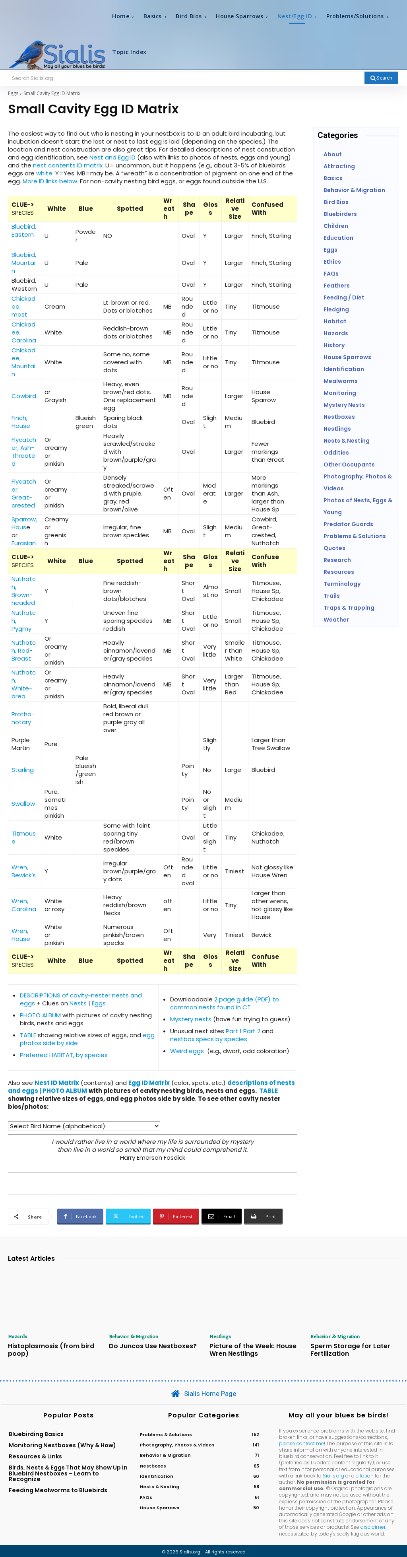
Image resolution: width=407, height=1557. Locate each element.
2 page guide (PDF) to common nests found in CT (224, 1003)
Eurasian (24, 543)
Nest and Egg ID (112, 157)
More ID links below (50, 181)
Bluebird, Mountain (24, 263)
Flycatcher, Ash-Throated (24, 451)
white (44, 173)
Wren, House (21, 935)
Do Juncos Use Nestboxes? (148, 1345)
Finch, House (21, 422)
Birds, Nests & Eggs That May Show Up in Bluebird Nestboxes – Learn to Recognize (68, 1471)
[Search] (381, 78)
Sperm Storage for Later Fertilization (346, 1348)
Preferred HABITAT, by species (64, 1055)
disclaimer (373, 1525)
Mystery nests (190, 1019)
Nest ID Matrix (57, 1083)
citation (365, 1473)
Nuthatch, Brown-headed (24, 591)
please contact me (301, 1441)
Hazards (17, 1336)
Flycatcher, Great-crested (24, 493)
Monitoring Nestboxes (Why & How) (62, 1443)
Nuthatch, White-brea (24, 684)
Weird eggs (187, 1051)
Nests (78, 1003)
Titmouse (24, 837)
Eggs (13, 93)
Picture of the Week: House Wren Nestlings (248, 1348)
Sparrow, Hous (24, 523)
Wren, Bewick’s (24, 871)
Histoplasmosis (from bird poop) (46, 1348)
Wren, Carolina (24, 905)
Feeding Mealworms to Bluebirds (58, 1489)
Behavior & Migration (133, 1336)
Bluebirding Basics (36, 1432)
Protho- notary (23, 718)
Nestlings (220, 1336)
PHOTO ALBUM (40, 1015)
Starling (23, 770)
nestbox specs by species (208, 1039)
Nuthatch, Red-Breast (24, 650)
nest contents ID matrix (68, 165)
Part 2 (252, 1031)
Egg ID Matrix (149, 1083)
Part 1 (234, 1031)
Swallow (23, 803)
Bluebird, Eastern (24, 230)
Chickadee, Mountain (23, 362)
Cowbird (24, 396)
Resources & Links (35, 1454)
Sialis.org (333, 1473)
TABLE (28, 1035)
